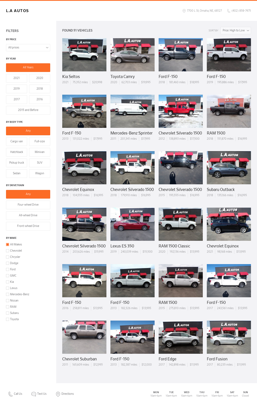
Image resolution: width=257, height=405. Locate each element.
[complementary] (245, 393)
